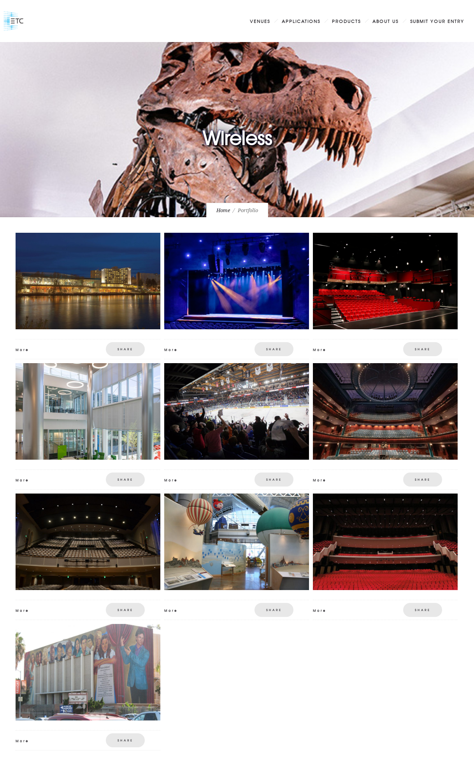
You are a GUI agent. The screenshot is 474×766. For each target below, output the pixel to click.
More (22, 350)
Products (346, 21)
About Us (385, 21)
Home (223, 210)
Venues (260, 21)
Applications (301, 21)
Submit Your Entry (437, 21)
